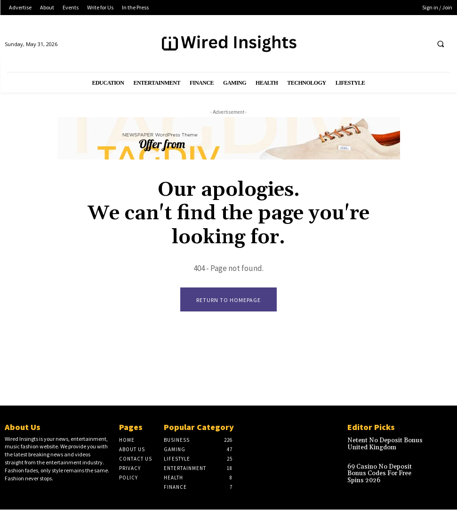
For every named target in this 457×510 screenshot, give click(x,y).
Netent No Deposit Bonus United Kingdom (382, 444)
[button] (440, 44)
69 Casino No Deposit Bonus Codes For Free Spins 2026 (385, 470)
